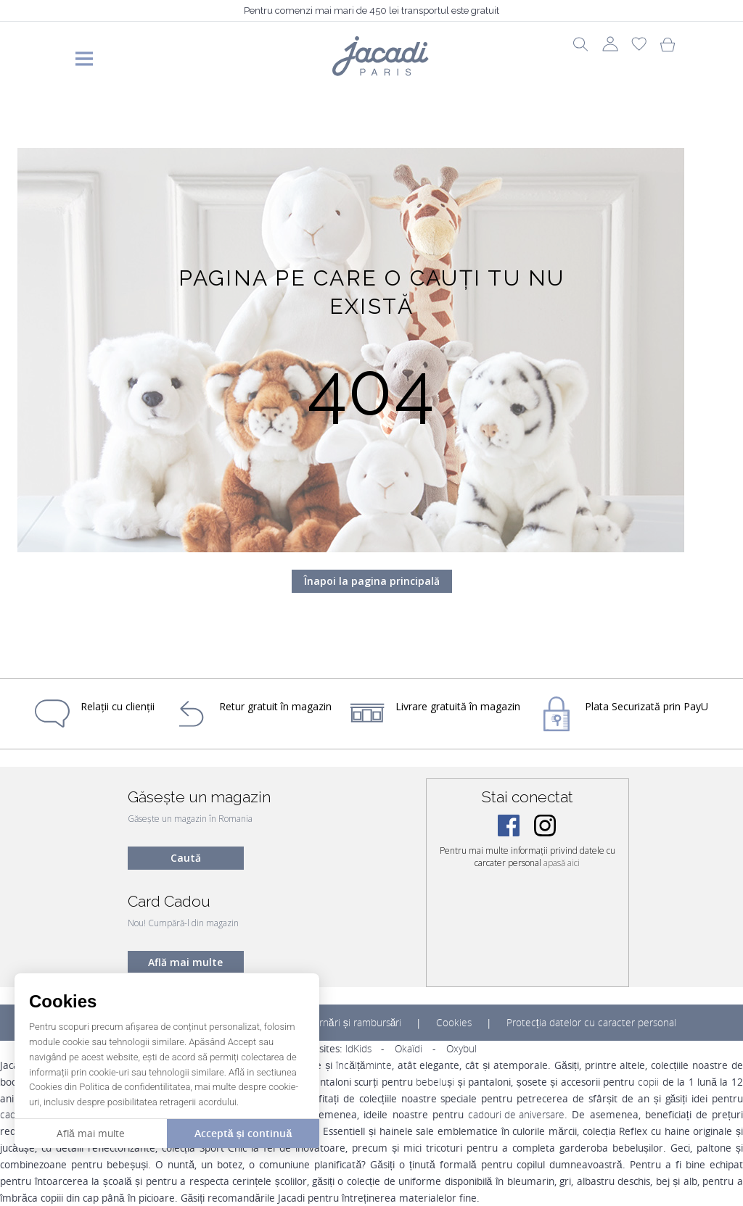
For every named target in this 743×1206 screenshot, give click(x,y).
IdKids (358, 1048)
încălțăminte (363, 1065)
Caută (186, 858)
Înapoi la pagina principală (372, 581)
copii (648, 1082)
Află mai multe (185, 962)
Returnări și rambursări (350, 1022)
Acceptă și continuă (243, 1133)
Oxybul (461, 1048)
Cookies (454, 1022)
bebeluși (435, 1082)
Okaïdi (408, 1048)
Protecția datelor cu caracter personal (591, 1022)
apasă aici (561, 863)
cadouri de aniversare (516, 1114)
